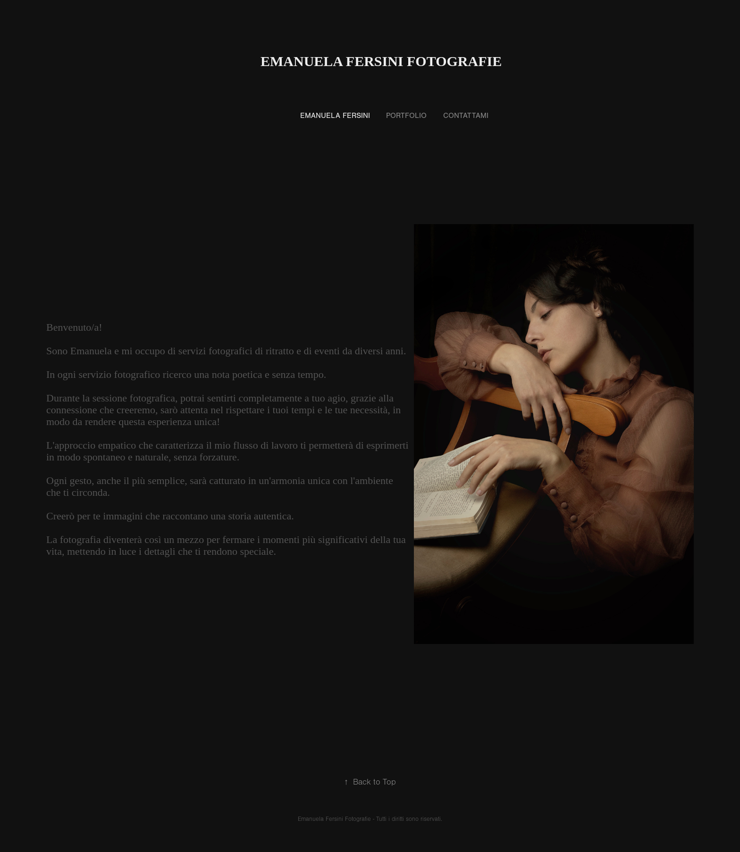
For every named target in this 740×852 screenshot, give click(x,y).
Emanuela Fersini (335, 115)
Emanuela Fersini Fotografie (381, 61)
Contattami (465, 115)
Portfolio (406, 115)
